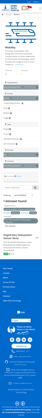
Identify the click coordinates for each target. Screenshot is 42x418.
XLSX (5, 254)
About (18, 176)
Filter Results (10, 226)
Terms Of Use (9, 282)
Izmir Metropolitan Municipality (18, 410)
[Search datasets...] (17, 187)
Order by (7, 195)
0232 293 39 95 (24, 356)
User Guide (8, 268)
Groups (8, 14)
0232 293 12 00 (20, 364)
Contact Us (21, 346)
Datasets (9, 176)
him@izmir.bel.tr (26, 383)
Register (36, 2)
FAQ (4, 291)
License (6, 273)
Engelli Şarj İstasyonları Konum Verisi (17, 236)
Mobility (17, 14)
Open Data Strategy (12, 300)
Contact (6, 296)
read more (19, 64)
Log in (29, 2)
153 (27, 351)
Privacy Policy (9, 287)
